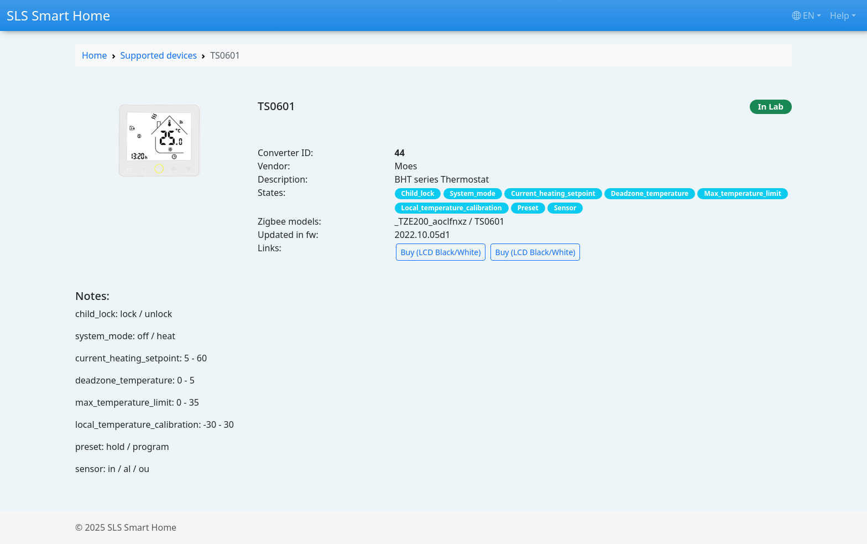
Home (94, 55)
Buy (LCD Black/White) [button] (441, 252)
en (803, 15)
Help (839, 15)
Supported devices (159, 55)
